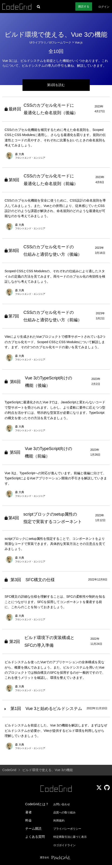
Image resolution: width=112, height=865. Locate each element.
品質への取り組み (64, 812)
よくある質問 (35, 836)
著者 (28, 812)
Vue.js (79, 42)
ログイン (103, 6)
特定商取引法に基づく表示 (70, 836)
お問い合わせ (61, 804)
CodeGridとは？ (37, 804)
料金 (28, 820)
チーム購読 (33, 828)
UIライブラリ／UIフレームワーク (50, 42)
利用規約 (58, 820)
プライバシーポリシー (67, 828)
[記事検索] (38, 6)
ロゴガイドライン (64, 845)
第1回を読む (56, 85)
